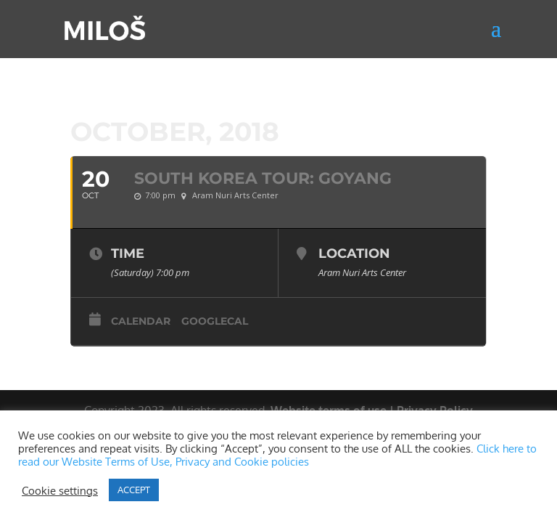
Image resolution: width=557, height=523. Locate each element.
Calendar (140, 321)
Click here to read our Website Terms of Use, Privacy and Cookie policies (277, 455)
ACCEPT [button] (133, 489)
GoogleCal (214, 321)
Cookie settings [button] (60, 490)
